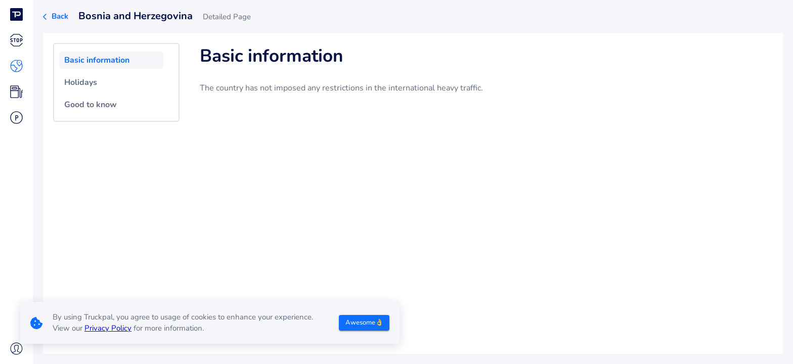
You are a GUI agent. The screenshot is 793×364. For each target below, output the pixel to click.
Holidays (80, 82)
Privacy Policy (107, 328)
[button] (16, 14)
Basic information (96, 60)
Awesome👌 (364, 322)
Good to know (90, 104)
